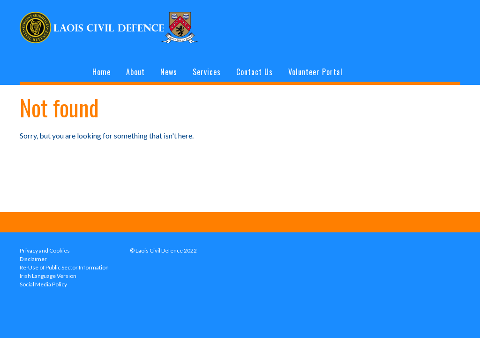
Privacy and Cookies (45, 250)
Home (101, 71)
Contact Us (254, 71)
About (135, 71)
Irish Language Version (48, 275)
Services (207, 71)
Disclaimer (33, 258)
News (168, 71)
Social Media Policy (43, 284)
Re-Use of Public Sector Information (64, 267)
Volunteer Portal (315, 71)
